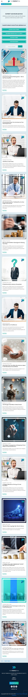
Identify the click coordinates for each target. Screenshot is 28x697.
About (14, 677)
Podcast (14, 679)
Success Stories (14, 37)
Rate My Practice (14, 683)
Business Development (14, 29)
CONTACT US (14, 689)
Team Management (14, 41)
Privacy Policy (19, 693)
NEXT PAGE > (8, 661)
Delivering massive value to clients (14, 33)
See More (5, 90)
